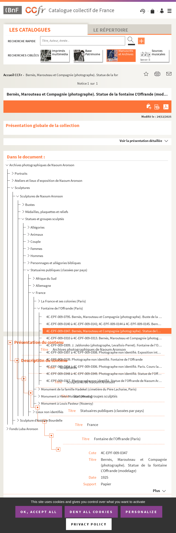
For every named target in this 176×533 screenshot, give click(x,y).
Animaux (36, 234)
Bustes (30, 204)
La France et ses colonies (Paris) (63, 301)
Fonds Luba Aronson (23, 429)
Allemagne (43, 285)
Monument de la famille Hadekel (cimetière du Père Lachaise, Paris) (89, 389)
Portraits (21, 173)
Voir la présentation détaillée (141, 140)
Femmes (36, 248)
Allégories (37, 227)
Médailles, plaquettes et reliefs (46, 212)
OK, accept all (38, 511)
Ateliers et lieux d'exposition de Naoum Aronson (48, 180)
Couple (35, 241)
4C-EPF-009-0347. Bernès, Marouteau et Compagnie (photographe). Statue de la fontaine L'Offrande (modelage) (104, 331)
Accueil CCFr (12, 75)
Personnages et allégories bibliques (55, 263)
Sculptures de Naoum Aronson (41, 196)
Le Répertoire (110, 30)
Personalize (141, 511)
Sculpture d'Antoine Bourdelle (41, 420)
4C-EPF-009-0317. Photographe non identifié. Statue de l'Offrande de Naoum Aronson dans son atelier (104, 380)
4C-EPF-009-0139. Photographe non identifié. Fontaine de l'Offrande (94, 359)
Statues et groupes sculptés (44, 219)
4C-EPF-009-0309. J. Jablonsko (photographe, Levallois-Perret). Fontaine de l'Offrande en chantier (104, 345)
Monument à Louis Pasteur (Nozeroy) (67, 403)
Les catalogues (29, 29)
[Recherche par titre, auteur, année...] (82, 40)
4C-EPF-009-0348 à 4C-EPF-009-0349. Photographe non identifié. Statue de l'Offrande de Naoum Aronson (104, 373)
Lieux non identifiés (49, 412)
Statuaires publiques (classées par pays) (58, 270)
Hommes (36, 256)
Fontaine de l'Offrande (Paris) (62, 308)
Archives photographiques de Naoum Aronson (41, 165)
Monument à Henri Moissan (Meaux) (66, 396)
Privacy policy (89, 524)
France (40, 292)
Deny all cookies (91, 511)
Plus (156, 490)
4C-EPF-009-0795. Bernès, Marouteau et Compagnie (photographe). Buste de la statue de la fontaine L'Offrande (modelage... (104, 317)
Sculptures (22, 187)
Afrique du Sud (46, 278)
